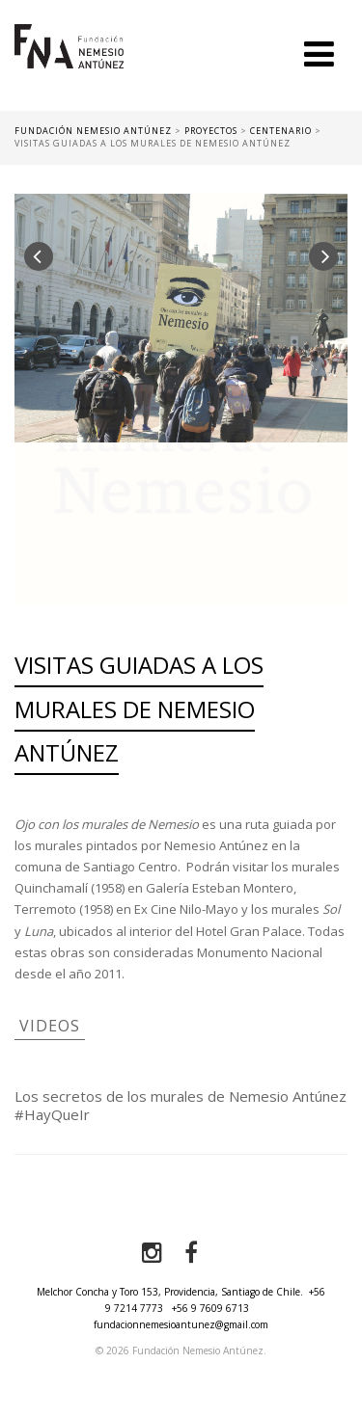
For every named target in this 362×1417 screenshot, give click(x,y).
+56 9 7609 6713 (210, 1308)
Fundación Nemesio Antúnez (69, 67)
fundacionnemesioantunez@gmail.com (181, 1324)
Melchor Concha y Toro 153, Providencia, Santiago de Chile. (170, 1291)
